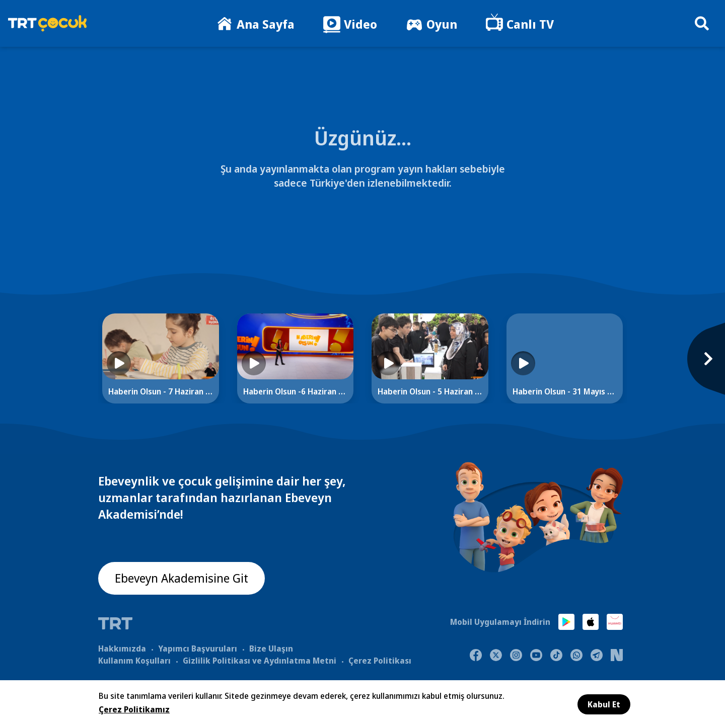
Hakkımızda (122, 648)
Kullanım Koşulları (134, 660)
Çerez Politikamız (134, 709)
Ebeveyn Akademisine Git (182, 578)
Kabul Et (604, 704)
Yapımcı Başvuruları (197, 648)
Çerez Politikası (379, 660)
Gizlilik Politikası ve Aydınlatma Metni (259, 660)
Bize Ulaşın (271, 648)
